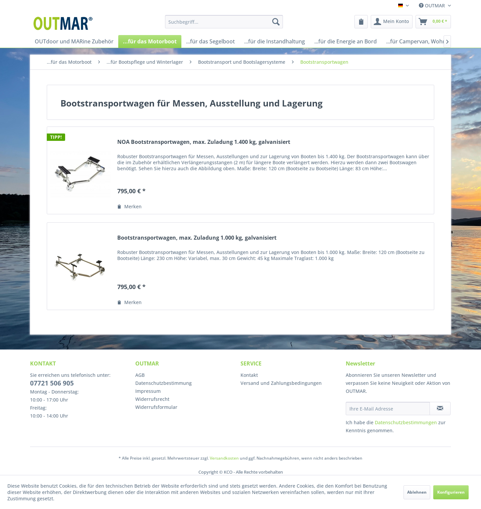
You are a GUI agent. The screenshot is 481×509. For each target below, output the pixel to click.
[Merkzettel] (361, 21)
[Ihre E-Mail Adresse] (388, 408)
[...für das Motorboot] (149, 41)
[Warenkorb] (433, 21)
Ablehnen (417, 492)
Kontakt (249, 375)
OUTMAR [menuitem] (432, 5)
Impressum (148, 391)
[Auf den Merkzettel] (129, 207)
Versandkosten (224, 458)
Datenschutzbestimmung (163, 383)
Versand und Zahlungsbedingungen (281, 383)
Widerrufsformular (156, 407)
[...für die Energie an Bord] (345, 41)
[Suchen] (276, 21)
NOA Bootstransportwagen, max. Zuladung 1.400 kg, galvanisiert (203, 142)
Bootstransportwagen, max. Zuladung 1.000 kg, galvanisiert (197, 237)
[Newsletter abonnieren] (440, 408)
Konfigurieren (451, 492)
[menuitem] (224, 21)
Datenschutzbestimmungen (406, 422)
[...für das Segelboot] (210, 41)
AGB (140, 375)
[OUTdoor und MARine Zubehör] (74, 41)
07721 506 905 (52, 383)
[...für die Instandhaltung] (274, 41)
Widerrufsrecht (152, 399)
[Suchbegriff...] (224, 21)
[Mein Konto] (392, 21)
